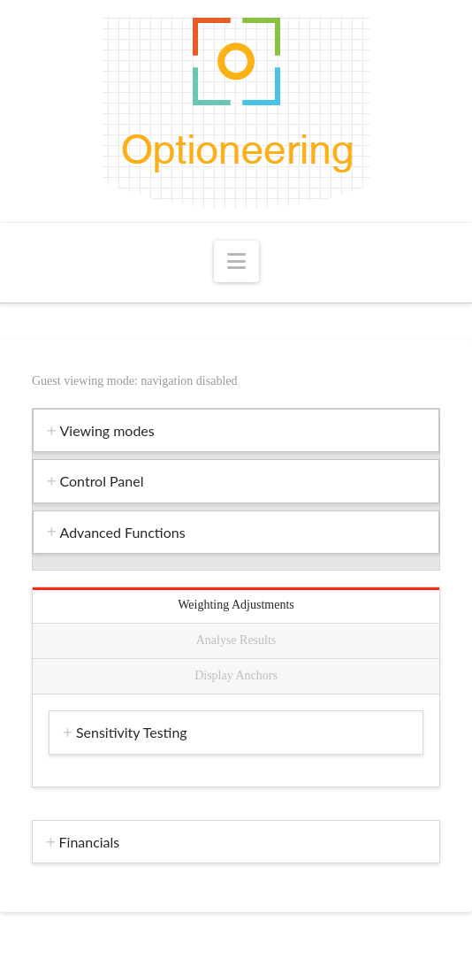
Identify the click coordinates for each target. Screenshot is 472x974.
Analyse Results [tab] (236, 640)
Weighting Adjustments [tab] (235, 604)
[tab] (236, 430)
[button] (236, 261)
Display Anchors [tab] (236, 675)
